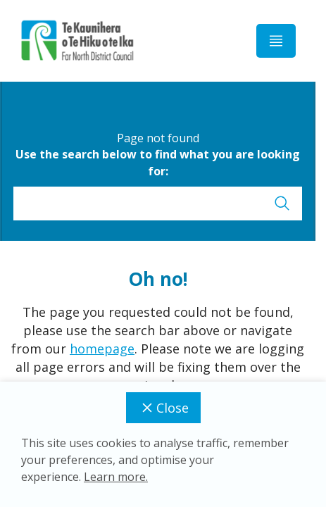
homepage (102, 348)
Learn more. (116, 476)
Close (163, 408)
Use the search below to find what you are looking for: (157, 162)
